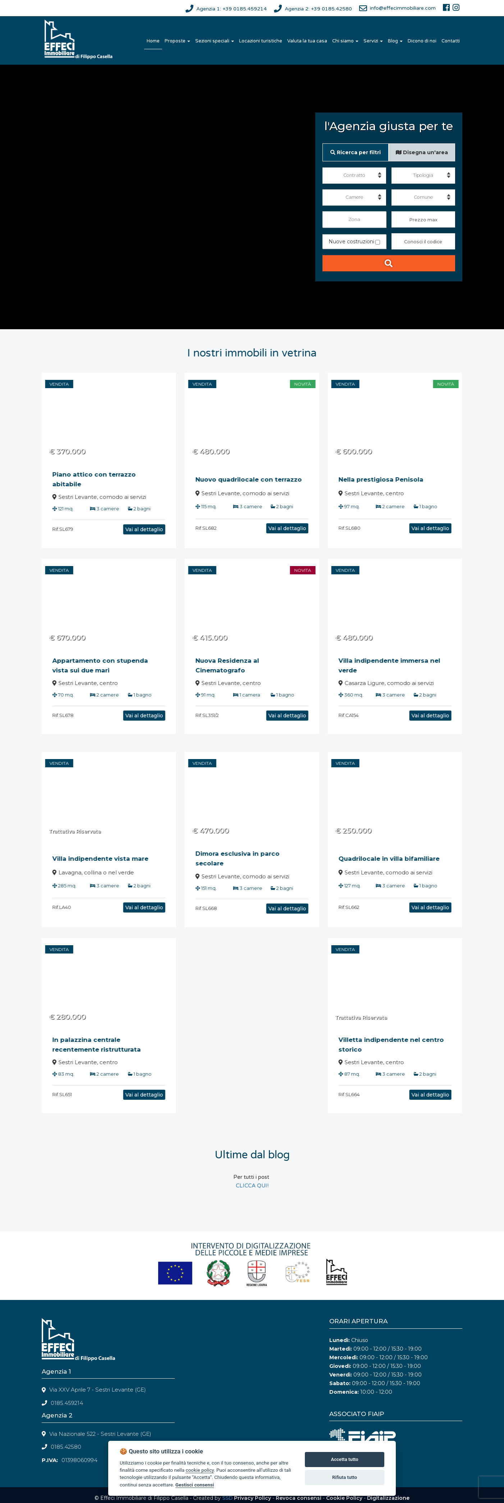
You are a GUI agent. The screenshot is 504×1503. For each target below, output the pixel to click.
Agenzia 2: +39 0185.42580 (318, 9)
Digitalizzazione (388, 1498)
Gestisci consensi (194, 1485)
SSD (227, 1498)
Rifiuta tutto (344, 1477)
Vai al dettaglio (126, 529)
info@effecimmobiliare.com (403, 8)
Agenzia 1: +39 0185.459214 (231, 9)
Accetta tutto (344, 1459)
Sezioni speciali (214, 41)
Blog (395, 41)
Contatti (450, 41)
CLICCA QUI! (252, 1185)
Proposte (177, 41)
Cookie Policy (344, 1498)
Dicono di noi (422, 41)
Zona (354, 219)
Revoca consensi (298, 1498)
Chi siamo (345, 41)
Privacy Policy (252, 1498)
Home (153, 41)
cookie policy (199, 1470)
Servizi (373, 41)
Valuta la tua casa (307, 41)
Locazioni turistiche (260, 41)
